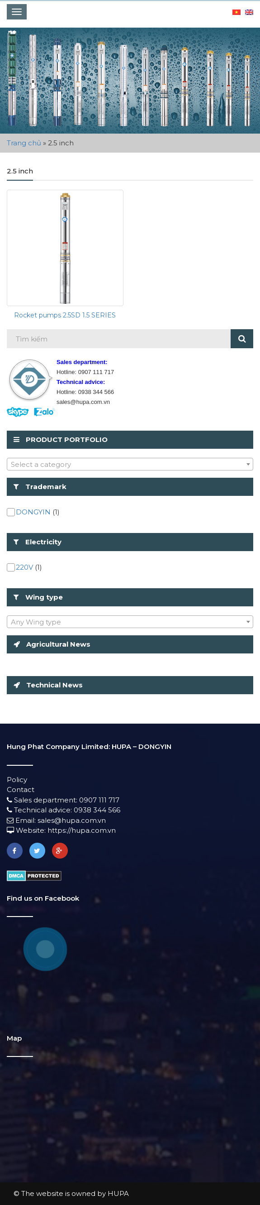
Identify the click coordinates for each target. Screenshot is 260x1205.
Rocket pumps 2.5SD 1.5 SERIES (65, 315)
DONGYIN (33, 512)
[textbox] (130, 464)
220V (24, 567)
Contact (20, 789)
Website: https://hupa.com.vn (61, 830)
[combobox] (130, 464)
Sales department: (43, 800)
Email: (22, 820)
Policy (17, 779)
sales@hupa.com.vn (72, 820)
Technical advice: (40, 810)
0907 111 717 (99, 800)
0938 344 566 (97, 810)
